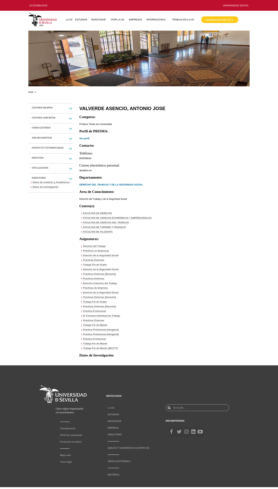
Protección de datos (70, 442)
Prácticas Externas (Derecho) (99, 274)
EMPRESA (113, 428)
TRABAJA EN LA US (183, 19)
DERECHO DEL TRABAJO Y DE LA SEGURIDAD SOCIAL (111, 184)
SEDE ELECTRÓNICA (119, 461)
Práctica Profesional (94, 311)
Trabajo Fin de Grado (95, 264)
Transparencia (67, 428)
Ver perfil (84, 138)
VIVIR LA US (117, 19)
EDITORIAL (114, 474)
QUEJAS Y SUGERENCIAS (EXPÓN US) (128, 448)
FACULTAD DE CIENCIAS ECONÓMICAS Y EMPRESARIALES (117, 217)
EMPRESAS (135, 19)
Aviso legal (66, 462)
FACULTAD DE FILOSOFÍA (98, 231)
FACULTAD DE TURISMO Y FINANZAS (104, 227)
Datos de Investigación (45, 186)
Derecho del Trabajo (94, 246)
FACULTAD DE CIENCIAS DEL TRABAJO (106, 222)
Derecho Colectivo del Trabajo (100, 283)
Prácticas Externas (93, 260)
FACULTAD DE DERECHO (97, 213)
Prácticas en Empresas (96, 250)
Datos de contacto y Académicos (51, 182)
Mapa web (65, 455)
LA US (69, 19)
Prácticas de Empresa (95, 287)
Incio (30, 92)
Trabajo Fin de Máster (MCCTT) (100, 348)
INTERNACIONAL (156, 19)
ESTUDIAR (81, 19)
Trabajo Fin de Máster (95, 325)
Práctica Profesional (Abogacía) (101, 329)
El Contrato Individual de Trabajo (101, 315)
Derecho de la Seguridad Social (100, 255)
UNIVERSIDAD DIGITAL (236, 5)
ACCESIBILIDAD (38, 5)
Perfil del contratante (71, 435)
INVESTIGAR (98, 19)
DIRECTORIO (115, 434)
